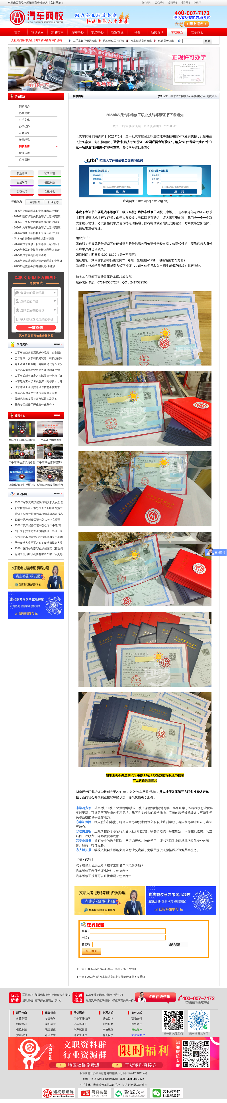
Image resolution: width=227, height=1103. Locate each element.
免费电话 (22, 191)
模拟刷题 (49, 182)
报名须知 (21, 1035)
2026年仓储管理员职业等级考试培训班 (37, 210)
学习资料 (22, 344)
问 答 (137, 32)
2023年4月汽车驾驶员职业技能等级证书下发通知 (116, 976)
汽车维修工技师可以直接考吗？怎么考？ (104, 876)
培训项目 (37, 32)
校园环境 (24, 139)
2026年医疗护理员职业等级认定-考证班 (37, 216)
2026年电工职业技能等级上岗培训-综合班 (37, 250)
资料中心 (77, 32)
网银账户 (136, 1024)
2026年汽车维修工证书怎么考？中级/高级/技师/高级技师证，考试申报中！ (38, 526)
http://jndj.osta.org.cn (152, 201)
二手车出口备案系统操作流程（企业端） (39, 352)
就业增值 (117, 32)
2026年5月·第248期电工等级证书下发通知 (112, 969)
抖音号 (184, 2)
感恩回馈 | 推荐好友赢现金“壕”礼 (41, 1000)
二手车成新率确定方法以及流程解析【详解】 (39, 376)
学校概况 (177, 32)
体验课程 (21, 1018)
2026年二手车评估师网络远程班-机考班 (37, 222)
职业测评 (22, 173)
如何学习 (21, 1024)
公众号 (159, 2)
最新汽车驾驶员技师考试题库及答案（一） (36, 399)
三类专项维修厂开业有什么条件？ (35, 404)
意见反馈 (108, 1035)
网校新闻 (35, 202)
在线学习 (22, 182)
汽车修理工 (80, 1024)
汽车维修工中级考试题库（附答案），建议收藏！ (39, 382)
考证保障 (50, 1035)
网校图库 (24, 146)
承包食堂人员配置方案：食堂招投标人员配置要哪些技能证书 (39, 543)
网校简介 (24, 106)
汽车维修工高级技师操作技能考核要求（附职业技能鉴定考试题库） (37, 388)
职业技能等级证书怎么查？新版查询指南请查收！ (39, 509)
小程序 (197, 2)
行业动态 (53, 202)
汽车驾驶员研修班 (141, 40)
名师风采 (24, 133)
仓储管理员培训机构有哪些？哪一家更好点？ (39, 555)
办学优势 (24, 126)
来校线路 (108, 1029)
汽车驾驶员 (80, 1029)
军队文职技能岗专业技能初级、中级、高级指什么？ (39, 532)
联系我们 (197, 32)
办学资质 (24, 113)
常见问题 (22, 494)
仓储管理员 (80, 1035)
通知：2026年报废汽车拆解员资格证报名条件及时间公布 (39, 514)
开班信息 (16, 201)
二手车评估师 (82, 1018)
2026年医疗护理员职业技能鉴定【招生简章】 (39, 549)
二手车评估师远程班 (85, 40)
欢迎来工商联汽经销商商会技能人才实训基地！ (36, 2)
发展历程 (24, 153)
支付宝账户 (138, 1035)
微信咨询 (108, 1018)
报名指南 (57, 32)
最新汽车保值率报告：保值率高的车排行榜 (111, 1000)
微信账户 (136, 1029)
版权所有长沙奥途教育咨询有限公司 (101, 1073)
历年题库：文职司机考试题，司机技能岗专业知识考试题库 (39, 359)
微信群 (146, 2)
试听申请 (49, 173)
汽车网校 (151, 781)
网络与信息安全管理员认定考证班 (34, 238)
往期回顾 (24, 159)
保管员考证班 (166, 40)
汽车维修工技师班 (113, 40)
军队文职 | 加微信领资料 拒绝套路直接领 (46, 994)
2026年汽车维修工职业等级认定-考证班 (37, 244)
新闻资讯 (157, 32)
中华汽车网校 (178, 96)
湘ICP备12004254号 (135, 1073)
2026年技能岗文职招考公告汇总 (104, 994)
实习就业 (50, 1024)
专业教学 (50, 1018)
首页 (17, 32)
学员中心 (97, 32)
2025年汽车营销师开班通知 (30, 255)
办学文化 (24, 119)
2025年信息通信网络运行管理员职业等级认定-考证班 (38, 261)
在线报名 (49, 191)
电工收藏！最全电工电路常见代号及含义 (39, 364)
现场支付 (136, 1018)
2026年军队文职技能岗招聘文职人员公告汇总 (39, 503)
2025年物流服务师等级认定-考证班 (34, 266)
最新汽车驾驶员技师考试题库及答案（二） (36, 393)
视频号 (172, 2)
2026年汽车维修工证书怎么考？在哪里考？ (38, 520)
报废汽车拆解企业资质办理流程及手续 (37, 370)
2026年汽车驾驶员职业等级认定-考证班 (37, 227)
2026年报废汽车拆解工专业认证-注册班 (37, 233)
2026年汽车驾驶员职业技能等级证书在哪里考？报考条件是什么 (39, 537)
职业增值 (50, 1029)
